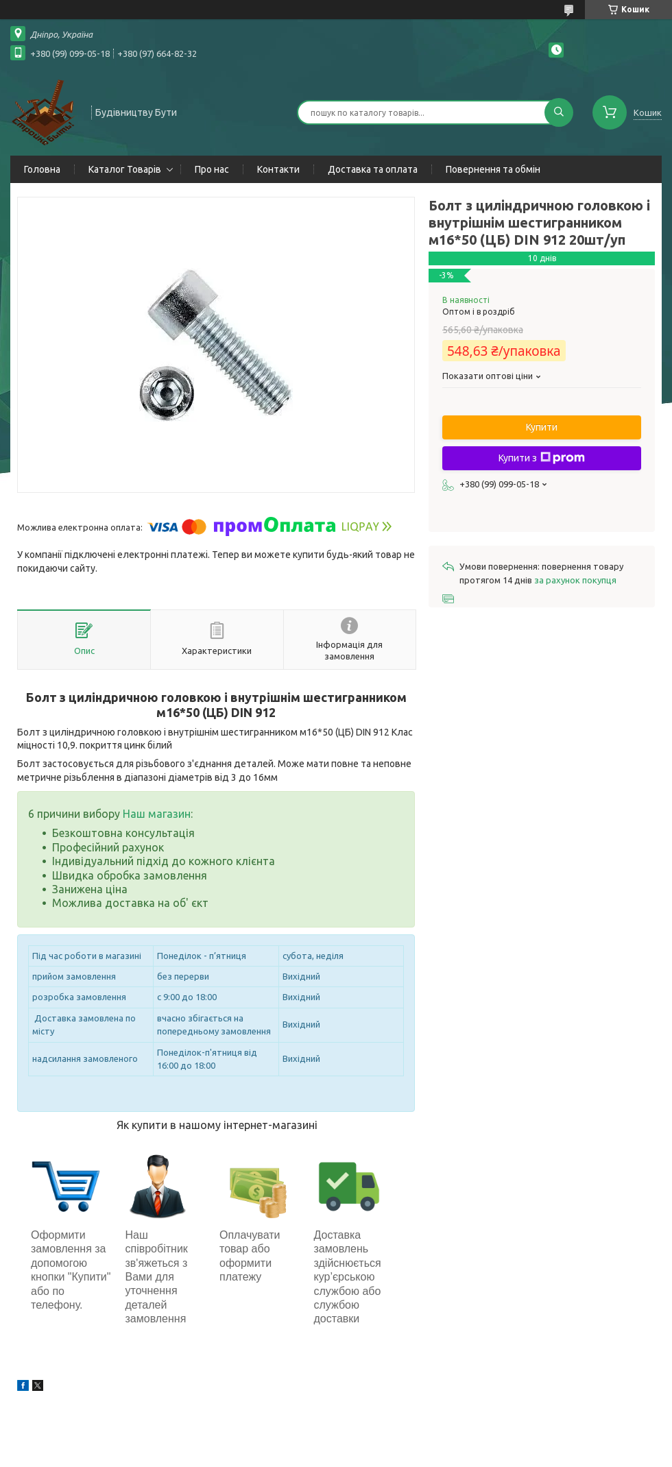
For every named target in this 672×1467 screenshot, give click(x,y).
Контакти (278, 169)
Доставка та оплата (373, 169)
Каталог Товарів (124, 169)
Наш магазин (157, 814)
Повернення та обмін (493, 169)
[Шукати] (558, 112)
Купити (541, 427)
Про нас (212, 169)
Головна (42, 169)
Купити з (542, 458)
